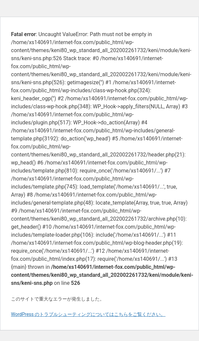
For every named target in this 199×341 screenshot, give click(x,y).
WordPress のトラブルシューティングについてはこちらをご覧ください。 (88, 314)
